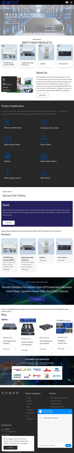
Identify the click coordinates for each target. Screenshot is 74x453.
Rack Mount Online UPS (57, 413)
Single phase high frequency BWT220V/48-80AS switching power (27, 64)
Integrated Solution (56, 416)
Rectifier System (55, 404)
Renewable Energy (55, 419)
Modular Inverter (55, 401)
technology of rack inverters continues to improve (9, 342)
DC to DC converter (56, 410)
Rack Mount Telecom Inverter (59, 398)
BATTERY (53, 422)
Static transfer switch (56, 407)
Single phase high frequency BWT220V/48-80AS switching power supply (27, 258)
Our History (29, 413)
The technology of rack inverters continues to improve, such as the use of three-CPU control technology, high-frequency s (46, 342)
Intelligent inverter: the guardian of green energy (64, 342)
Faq (27, 416)
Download (29, 410)
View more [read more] (6, 269)
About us (29, 401)
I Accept (10, 447)
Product (28, 404)
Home (28, 398)
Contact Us (37, 299)
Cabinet (43, 64)
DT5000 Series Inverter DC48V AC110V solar (8, 64)
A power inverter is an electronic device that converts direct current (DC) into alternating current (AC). (27, 343)
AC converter (63, 64)
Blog (27, 407)
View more (42, 95)
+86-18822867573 (11, 431)
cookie (10, 439)
